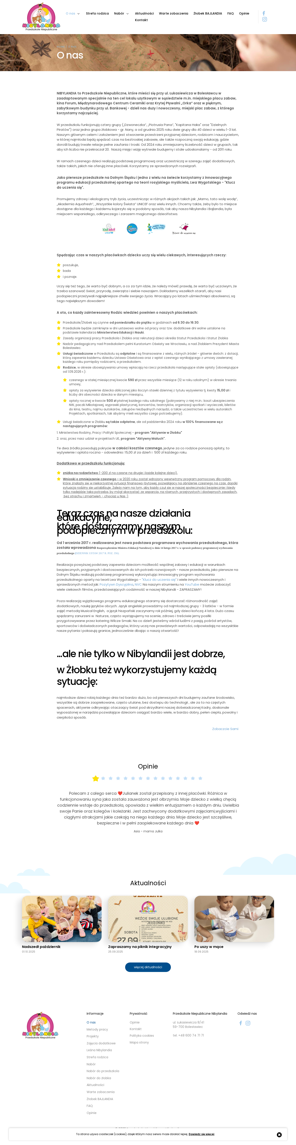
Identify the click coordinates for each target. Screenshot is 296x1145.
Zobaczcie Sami (225, 728)
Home (61, 46)
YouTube (192, 584)
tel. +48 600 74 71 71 (188, 1035)
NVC (138, 584)
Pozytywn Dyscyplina (116, 584)
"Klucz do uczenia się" (159, 579)
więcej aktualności (148, 967)
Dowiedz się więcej (201, 1134)
